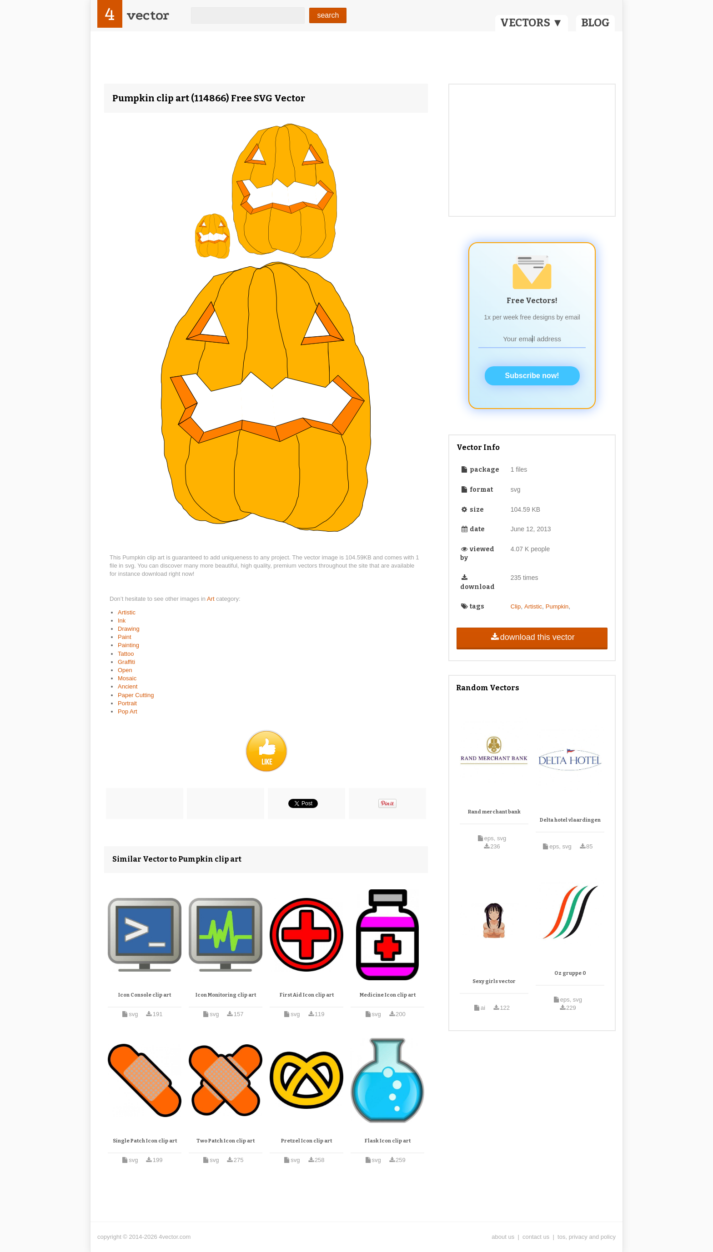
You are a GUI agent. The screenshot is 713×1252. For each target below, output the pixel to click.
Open (125, 670)
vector (147, 15)
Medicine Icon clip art (388, 995)
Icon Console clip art (144, 995)
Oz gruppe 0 (570, 973)
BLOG (595, 22)
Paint (124, 636)
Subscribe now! (532, 375)
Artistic (127, 612)
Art (211, 598)
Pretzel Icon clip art (306, 1141)
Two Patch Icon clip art (225, 1141)
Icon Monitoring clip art (226, 995)
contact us (535, 1236)
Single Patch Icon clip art (145, 1141)
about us (503, 1236)
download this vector (531, 637)
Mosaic (127, 678)
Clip (516, 606)
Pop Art (127, 711)
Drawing (129, 628)
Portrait (127, 703)
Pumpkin (557, 606)
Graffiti (126, 661)
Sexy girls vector (494, 981)
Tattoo (126, 653)
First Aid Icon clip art (307, 995)
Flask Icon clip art (388, 1141)
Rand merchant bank (494, 812)
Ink (122, 620)
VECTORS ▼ (531, 22)
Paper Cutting (136, 695)
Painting (128, 645)
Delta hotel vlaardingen (570, 820)
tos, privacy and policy (586, 1236)
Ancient (127, 686)
